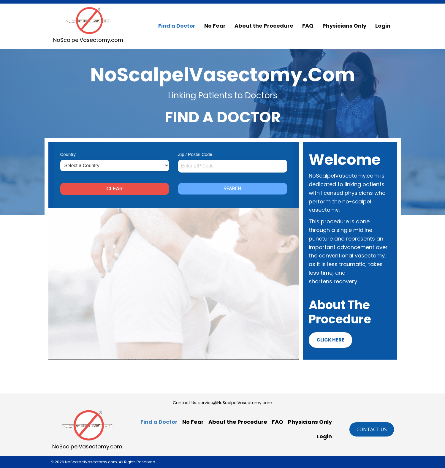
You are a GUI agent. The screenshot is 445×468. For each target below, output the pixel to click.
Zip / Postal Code (195, 154)
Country (68, 154)
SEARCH (232, 188)
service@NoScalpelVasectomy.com (235, 403)
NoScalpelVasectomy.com (88, 40)
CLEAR (114, 188)
